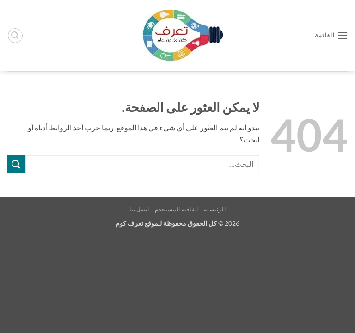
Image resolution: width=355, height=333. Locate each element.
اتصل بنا (139, 209)
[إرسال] (16, 164)
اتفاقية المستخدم (176, 209)
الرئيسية (215, 209)
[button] (331, 35)
